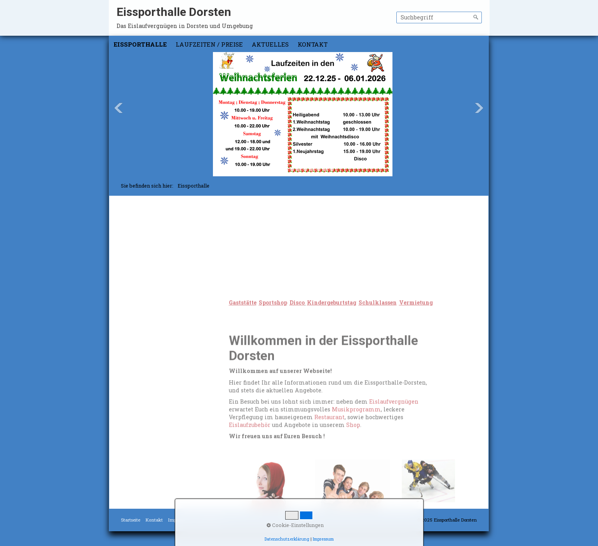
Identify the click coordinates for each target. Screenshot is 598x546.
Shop (353, 480)
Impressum (180, 520)
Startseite (130, 520)
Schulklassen (145, 246)
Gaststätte (140, 211)
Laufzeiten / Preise (209, 44)
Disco (134, 229)
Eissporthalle (140, 44)
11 (332, 169)
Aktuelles (270, 44)
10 (325, 169)
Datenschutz (210, 520)
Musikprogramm (356, 464)
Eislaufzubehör (249, 480)
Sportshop (141, 220)
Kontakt (313, 44)
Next (479, 108)
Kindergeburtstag (151, 237)
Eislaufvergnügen (393, 457)
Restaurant (329, 472)
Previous (118, 108)
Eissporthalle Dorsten (174, 12)
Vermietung (143, 255)
